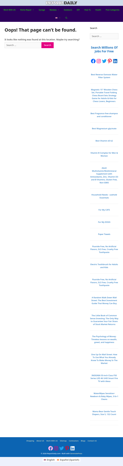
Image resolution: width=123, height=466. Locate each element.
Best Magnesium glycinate (104, 128)
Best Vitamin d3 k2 (104, 140)
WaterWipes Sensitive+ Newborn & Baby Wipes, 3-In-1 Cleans (104, 396)
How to (87, 10)
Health (98, 10)
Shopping (30, 441)
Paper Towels (104, 234)
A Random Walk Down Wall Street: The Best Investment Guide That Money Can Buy (104, 300)
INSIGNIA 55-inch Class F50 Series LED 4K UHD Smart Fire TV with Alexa (104, 378)
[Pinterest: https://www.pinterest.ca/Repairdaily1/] (109, 61)
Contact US (92, 441)
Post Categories (112, 10)
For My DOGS (104, 222)
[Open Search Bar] (66, 18)
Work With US (10, 10)
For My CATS (104, 209)
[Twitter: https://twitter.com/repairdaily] (104, 61)
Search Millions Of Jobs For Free (104, 49)
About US (40, 441)
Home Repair (28, 10)
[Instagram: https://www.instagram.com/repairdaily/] (98, 61)
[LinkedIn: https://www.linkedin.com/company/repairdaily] (115, 61)
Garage (42, 10)
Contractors (73, 441)
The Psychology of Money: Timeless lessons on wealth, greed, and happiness (104, 339)
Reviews (56, 10)
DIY (78, 10)
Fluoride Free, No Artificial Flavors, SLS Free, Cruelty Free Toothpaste (104, 249)
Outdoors (68, 10)
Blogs (83, 441)
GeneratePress (76, 453)
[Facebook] (93, 61)
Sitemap (63, 441)
